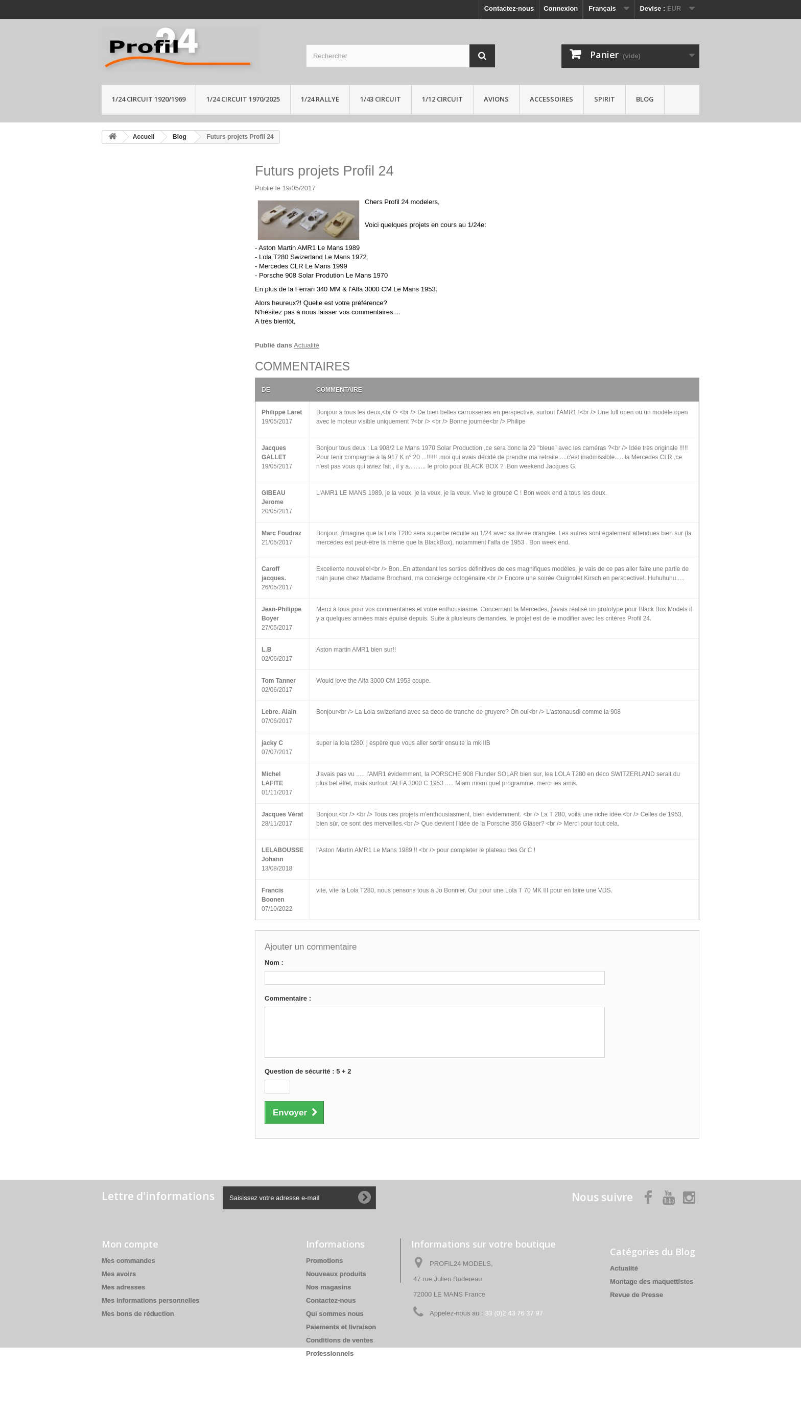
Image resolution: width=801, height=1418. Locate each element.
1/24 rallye (320, 99)
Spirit (604, 99)
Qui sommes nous (335, 1313)
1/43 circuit (380, 99)
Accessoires (551, 99)
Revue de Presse (636, 1295)
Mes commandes (128, 1260)
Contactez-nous (509, 8)
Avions (496, 99)
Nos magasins (328, 1287)
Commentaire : (288, 998)
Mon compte (130, 1244)
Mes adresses (123, 1287)
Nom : (274, 962)
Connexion (561, 8)
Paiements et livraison (341, 1327)
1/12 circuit (442, 99)
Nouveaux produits (336, 1274)
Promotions (324, 1260)
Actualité (306, 345)
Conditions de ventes (339, 1340)
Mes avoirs (119, 1274)
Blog (645, 99)
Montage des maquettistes (651, 1281)
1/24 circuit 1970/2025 (243, 99)
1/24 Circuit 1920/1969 (148, 99)
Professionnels (330, 1353)
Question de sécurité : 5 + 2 (308, 1071)
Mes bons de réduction (138, 1313)
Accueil (144, 136)
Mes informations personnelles (150, 1300)
